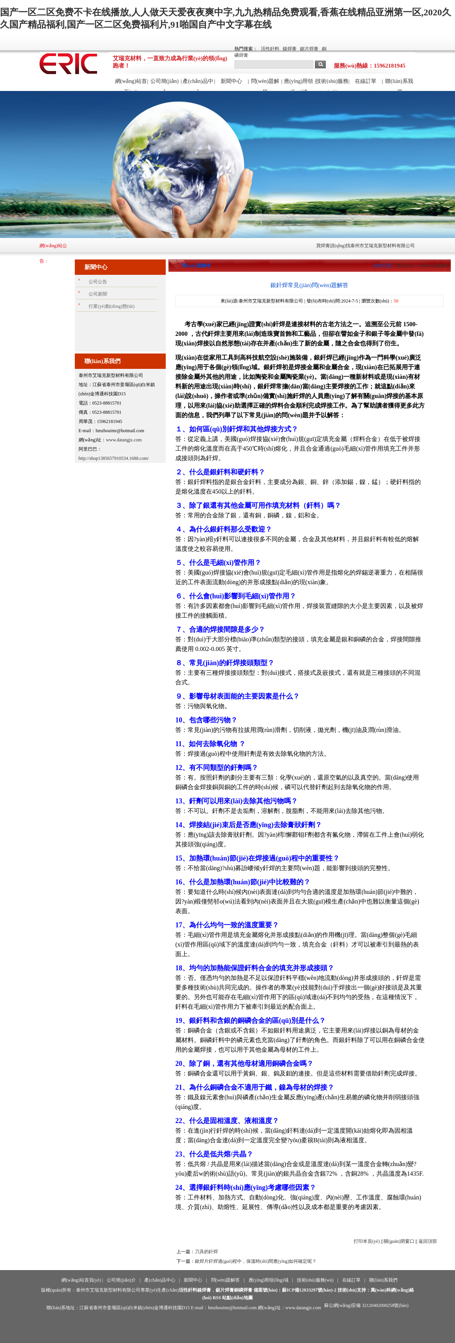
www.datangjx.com (124, 440)
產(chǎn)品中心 (198, 84)
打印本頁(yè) (366, 1241)
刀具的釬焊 (206, 1251)
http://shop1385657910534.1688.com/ (114, 458)
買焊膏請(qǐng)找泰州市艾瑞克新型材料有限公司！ (373, 245)
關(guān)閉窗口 (399, 1241)
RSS (217, 1297)
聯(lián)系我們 (399, 84)
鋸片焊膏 (309, 48)
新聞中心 (231, 81)
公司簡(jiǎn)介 (164, 84)
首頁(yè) (404, 265)
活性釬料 (270, 48)
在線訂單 (365, 81)
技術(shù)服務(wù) (332, 84)
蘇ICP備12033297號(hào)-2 (309, 1290)
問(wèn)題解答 (265, 84)
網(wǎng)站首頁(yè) (131, 84)
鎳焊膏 (290, 48)
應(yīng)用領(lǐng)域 (298, 84)
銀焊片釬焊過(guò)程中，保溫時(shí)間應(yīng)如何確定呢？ (256, 1261)
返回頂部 (428, 1241)
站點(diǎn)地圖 (237, 1297)
